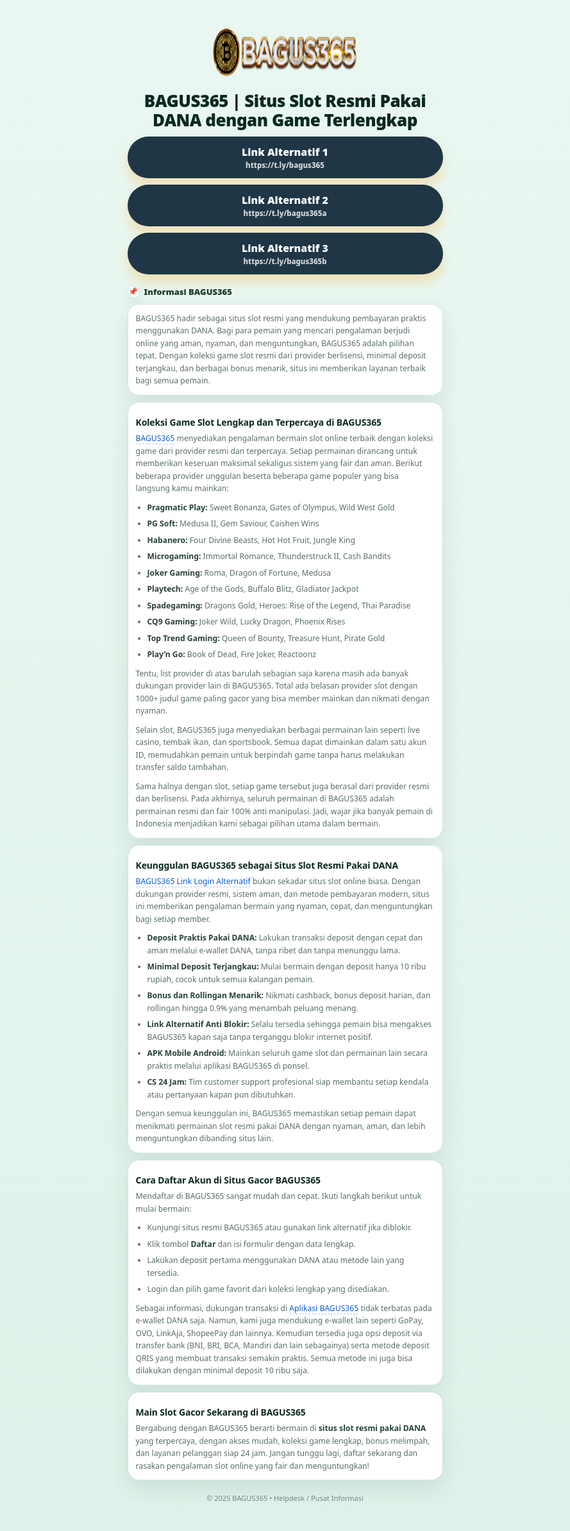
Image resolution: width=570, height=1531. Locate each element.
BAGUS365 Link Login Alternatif (193, 881)
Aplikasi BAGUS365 (323, 1308)
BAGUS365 (155, 438)
